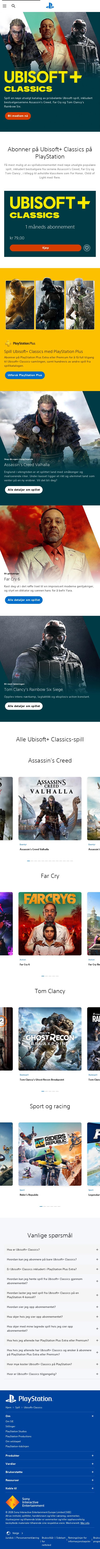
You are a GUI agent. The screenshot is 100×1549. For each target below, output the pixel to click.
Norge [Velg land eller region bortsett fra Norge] (15, 1533)
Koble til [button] (50, 1488)
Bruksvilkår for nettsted (48, 1541)
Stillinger (10, 1426)
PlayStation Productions (18, 1436)
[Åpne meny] (4, 6)
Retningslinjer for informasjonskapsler (79, 1539)
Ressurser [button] (50, 1480)
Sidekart (60, 1537)
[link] (50, 815)
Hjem (8, 1407)
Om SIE (9, 1421)
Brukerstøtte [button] (50, 1472)
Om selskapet (13, 1441)
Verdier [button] (50, 1464)
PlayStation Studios (16, 1431)
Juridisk (10, 1537)
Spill (17, 1407)
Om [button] (50, 1416)
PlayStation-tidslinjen (17, 1446)
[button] (18, 116)
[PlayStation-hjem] (50, 6)
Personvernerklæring (27, 1537)
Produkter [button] (50, 1456)
